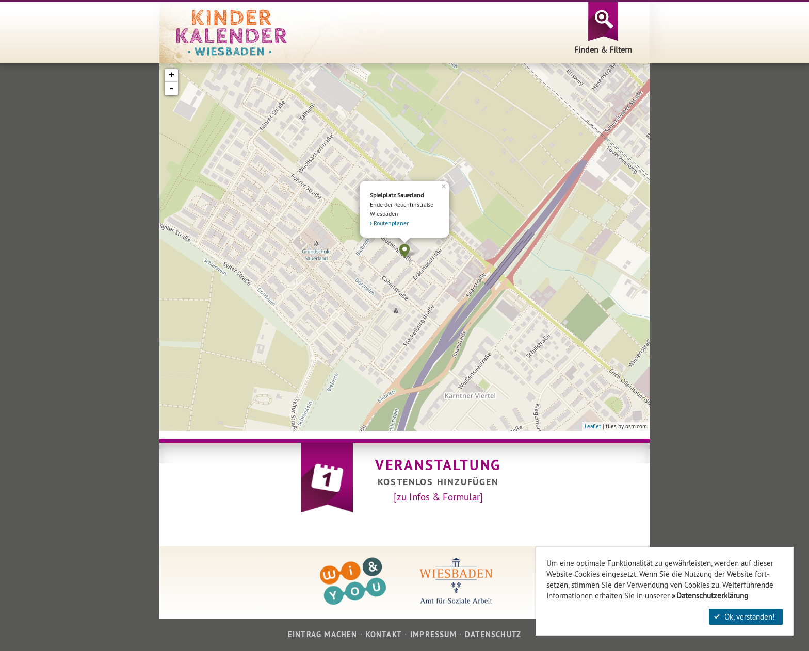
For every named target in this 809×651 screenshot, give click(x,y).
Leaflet (593, 426)
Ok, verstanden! (744, 617)
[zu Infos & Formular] (438, 497)
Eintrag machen (323, 634)
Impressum (433, 634)
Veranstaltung (438, 465)
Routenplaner (391, 223)
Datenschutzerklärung (712, 595)
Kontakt (384, 634)
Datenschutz (493, 634)
